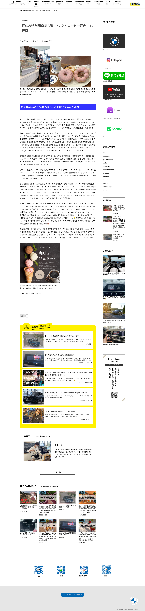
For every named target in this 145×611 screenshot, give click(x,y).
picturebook (108, 159)
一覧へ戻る (57, 467)
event (88, 3)
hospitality (79, 3)
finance (68, 3)
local (108, 3)
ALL (104, 153)
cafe (29, 3)
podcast (17, 3)
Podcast (117, 3)
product (59, 3)
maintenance (48, 3)
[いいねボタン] (22, 316)
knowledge (98, 3)
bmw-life (36, 4)
